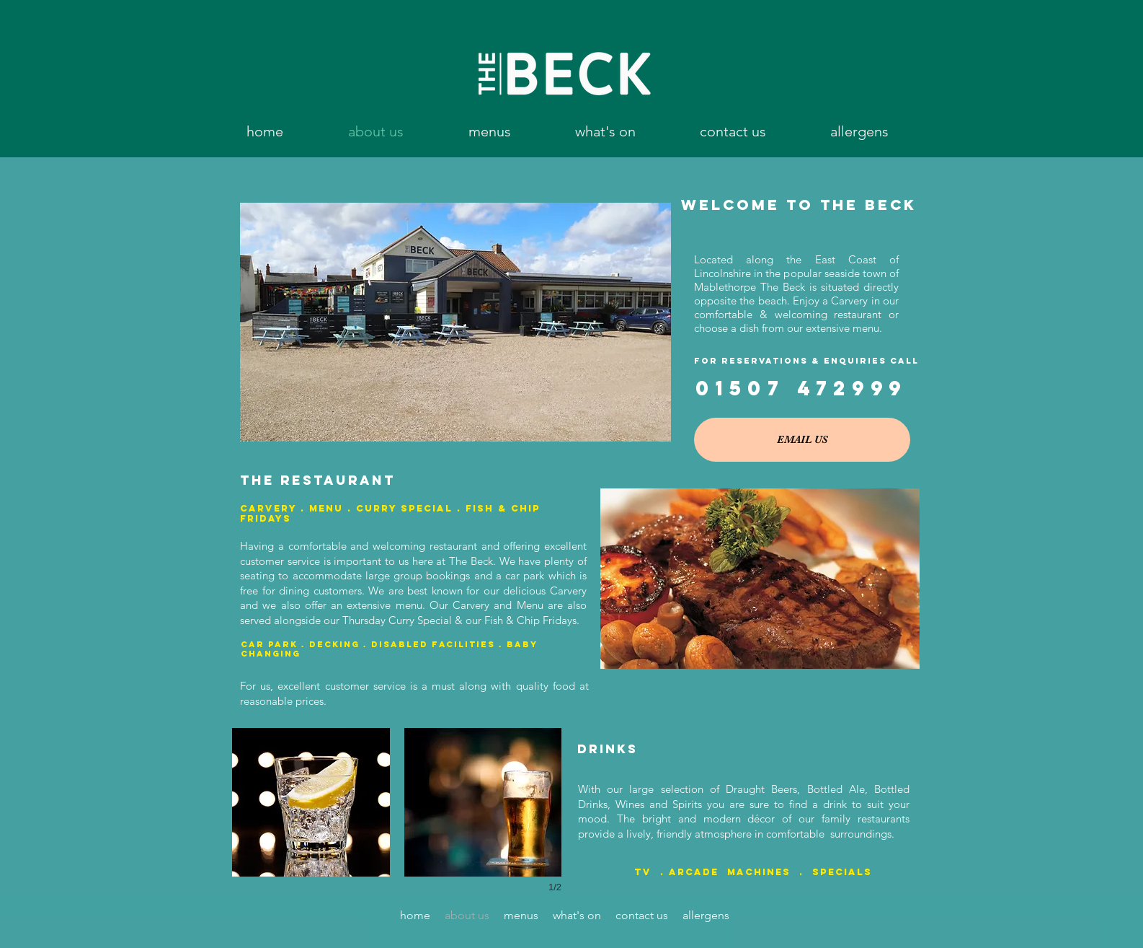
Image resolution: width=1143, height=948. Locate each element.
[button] (489, 131)
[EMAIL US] (802, 440)
